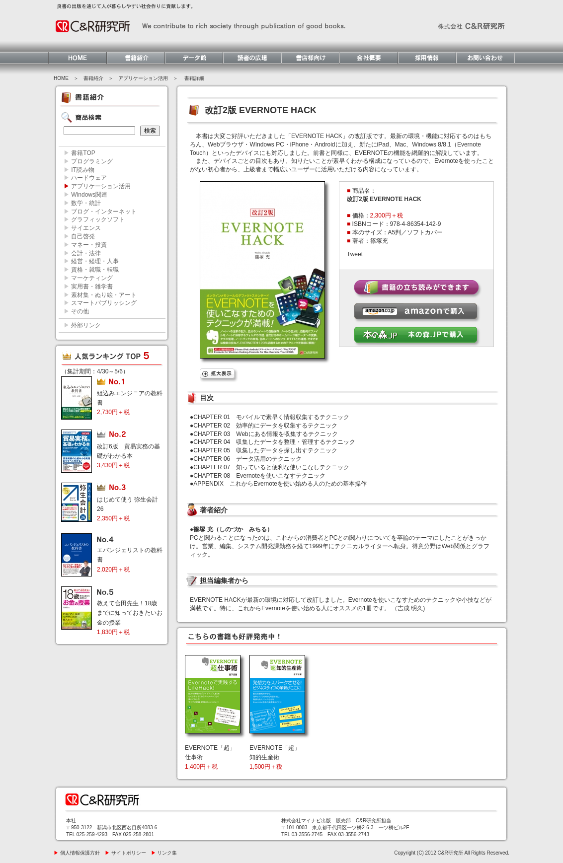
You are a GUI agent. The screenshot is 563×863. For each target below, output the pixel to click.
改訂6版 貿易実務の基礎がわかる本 (128, 456)
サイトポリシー (125, 853)
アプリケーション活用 (143, 78)
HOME (61, 78)
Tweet (355, 254)
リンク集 (164, 853)
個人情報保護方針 (77, 853)
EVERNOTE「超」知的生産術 (274, 757)
